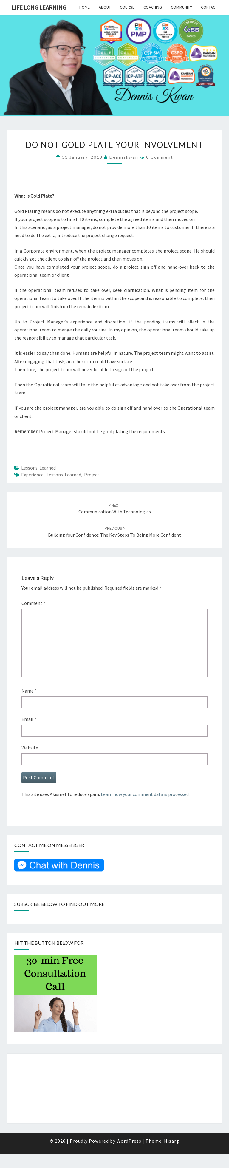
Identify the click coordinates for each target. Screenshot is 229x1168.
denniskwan (123, 156)
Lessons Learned (38, 468)
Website (29, 748)
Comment (33, 603)
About (105, 7)
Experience (32, 475)
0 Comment (159, 156)
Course (127, 7)
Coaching (152, 7)
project (91, 475)
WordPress (129, 1141)
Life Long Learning (39, 7)
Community (181, 7)
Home (84, 7)
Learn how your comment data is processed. (145, 794)
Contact (209, 7)
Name (29, 691)
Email (28, 719)
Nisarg (171, 1141)
